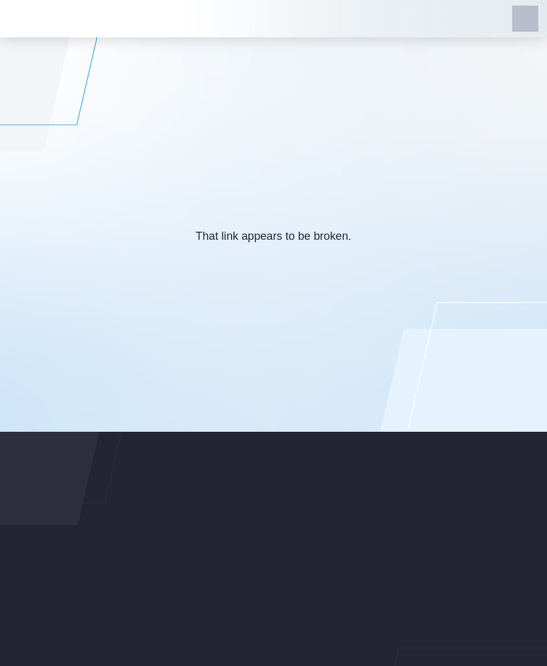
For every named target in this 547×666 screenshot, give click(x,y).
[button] (525, 19)
